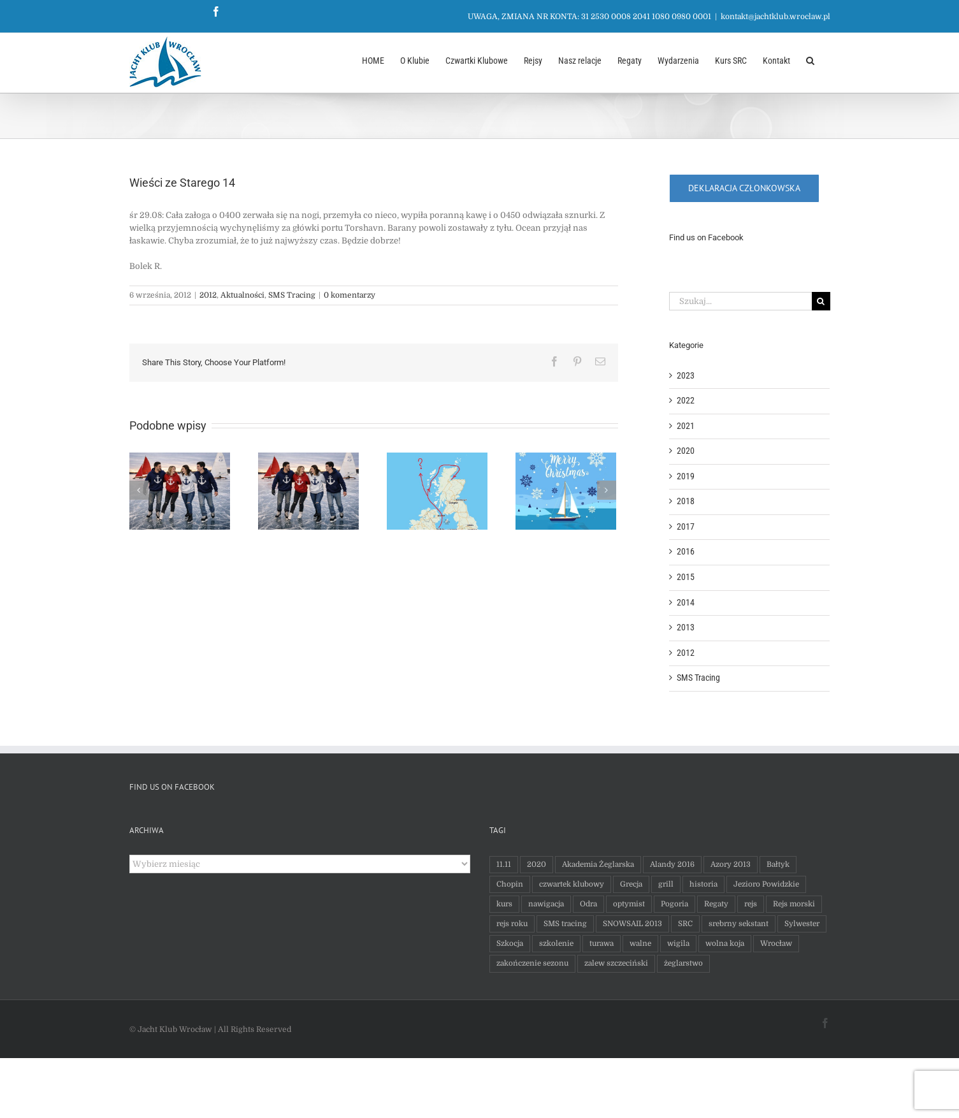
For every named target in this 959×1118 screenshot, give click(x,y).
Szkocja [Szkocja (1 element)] (506, 943)
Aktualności (239, 295)
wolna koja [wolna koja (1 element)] (721, 943)
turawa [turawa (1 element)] (598, 943)
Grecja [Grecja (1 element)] (628, 884)
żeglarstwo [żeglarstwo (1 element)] (680, 963)
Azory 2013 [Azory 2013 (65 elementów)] (727, 864)
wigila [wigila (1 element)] (675, 943)
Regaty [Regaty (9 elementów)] (713, 903)
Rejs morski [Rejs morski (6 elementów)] (791, 903)
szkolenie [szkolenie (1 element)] (553, 943)
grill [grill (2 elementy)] (662, 884)
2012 (204, 295)
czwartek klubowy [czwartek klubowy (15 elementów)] (568, 884)
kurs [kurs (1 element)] (501, 903)
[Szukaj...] (737, 301)
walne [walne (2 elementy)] (637, 943)
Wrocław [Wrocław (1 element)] (773, 943)
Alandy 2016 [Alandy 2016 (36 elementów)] (669, 864)
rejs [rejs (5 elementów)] (747, 903)
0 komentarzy (346, 295)
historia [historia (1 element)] (700, 884)
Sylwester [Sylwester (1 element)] (798, 923)
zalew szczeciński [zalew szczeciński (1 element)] (613, 963)
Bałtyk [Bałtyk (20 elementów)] (774, 864)
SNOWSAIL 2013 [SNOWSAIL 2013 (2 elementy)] (629, 923)
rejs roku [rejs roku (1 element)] (508, 923)
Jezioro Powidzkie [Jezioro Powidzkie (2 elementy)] (763, 884)
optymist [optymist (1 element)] (626, 903)
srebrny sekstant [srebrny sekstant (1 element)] (735, 923)
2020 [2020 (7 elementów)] (533, 864)
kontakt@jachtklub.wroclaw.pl (772, 16)
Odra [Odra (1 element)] (585, 903)
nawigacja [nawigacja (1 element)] (543, 903)
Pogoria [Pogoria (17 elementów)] (671, 903)
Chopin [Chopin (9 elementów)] (506, 884)
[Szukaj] (818, 301)
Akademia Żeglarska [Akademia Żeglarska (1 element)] (595, 864)
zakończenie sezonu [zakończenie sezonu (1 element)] (529, 963)
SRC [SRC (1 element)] (682, 923)
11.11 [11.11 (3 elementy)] (500, 864)
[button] (807, 59)
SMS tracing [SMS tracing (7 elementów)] (562, 923)
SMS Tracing (288, 295)
